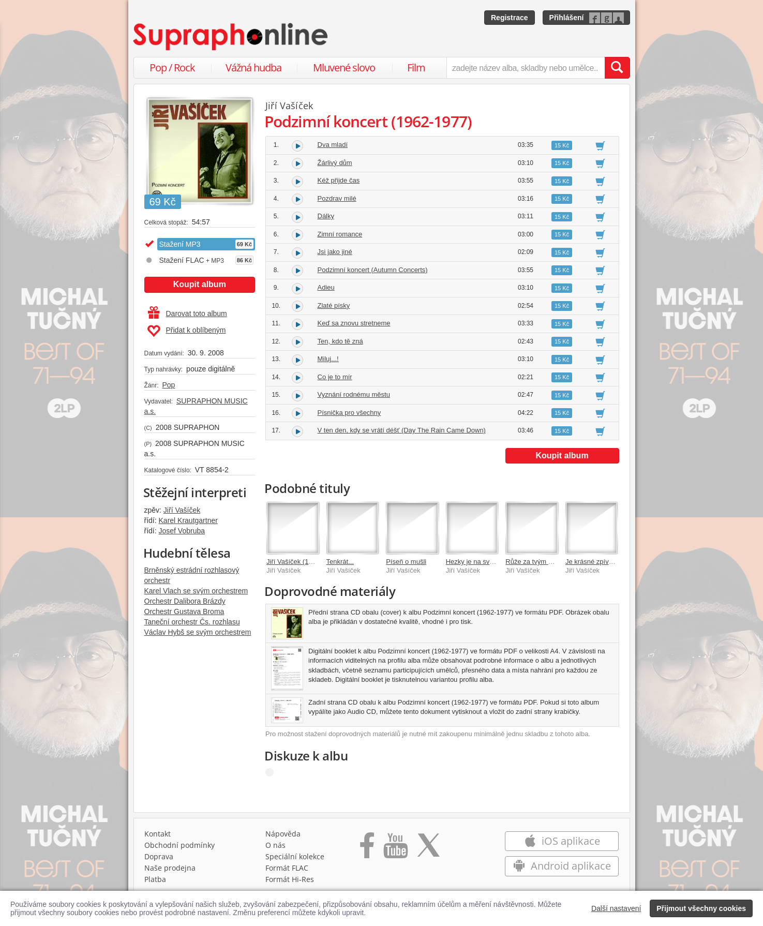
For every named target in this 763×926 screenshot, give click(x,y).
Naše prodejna (170, 868)
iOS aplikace (562, 841)
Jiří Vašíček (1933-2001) (302, 561)
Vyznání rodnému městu (354, 394)
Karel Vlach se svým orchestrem (196, 591)
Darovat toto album (187, 313)
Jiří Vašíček (181, 510)
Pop (168, 385)
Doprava (158, 856)
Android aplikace (562, 866)
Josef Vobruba (182, 531)
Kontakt (157, 834)
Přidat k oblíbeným (186, 331)
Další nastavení (616, 908)
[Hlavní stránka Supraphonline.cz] (231, 36)
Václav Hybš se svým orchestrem (197, 632)
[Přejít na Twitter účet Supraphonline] (428, 849)
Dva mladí (333, 144)
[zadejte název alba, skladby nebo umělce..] (525, 68)
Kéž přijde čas (339, 180)
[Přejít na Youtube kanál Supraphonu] (395, 849)
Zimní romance (340, 234)
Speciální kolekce (294, 856)
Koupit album (199, 284)
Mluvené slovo (344, 67)
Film (416, 67)
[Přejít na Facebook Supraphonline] (367, 849)
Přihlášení (566, 17)
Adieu (326, 287)
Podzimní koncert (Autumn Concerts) (373, 270)
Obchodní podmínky (179, 845)
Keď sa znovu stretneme (354, 323)
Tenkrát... (340, 561)
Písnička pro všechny (349, 412)
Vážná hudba (253, 67)
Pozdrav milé (337, 198)
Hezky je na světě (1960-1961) (491, 561)
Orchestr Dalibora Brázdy (185, 601)
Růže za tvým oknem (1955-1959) (556, 561)
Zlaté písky (334, 305)
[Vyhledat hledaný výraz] (617, 68)
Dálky (326, 216)
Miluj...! (328, 359)
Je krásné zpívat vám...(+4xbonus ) (617, 561)
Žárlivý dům (335, 163)
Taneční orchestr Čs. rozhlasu (192, 622)
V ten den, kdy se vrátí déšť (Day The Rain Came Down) (402, 430)
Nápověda (283, 834)
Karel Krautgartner (188, 520)
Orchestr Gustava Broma (184, 611)
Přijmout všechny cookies (701, 908)
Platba (155, 879)
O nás (275, 845)
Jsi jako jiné (335, 252)
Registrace (509, 17)
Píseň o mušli (406, 561)
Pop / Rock (172, 67)
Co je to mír (335, 377)
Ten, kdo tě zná (340, 341)
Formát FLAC (286, 868)
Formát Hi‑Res (289, 879)
